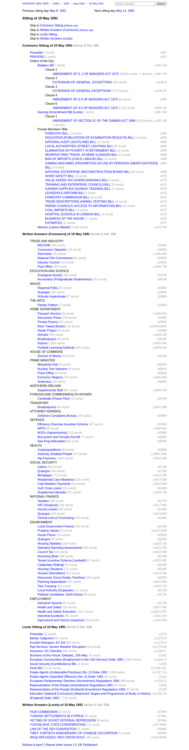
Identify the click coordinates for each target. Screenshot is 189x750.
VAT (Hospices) (48, 505)
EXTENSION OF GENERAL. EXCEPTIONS (82, 82)
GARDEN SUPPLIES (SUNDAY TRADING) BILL (78, 188)
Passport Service (49, 313)
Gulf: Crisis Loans (50, 488)
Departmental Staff (50, 390)
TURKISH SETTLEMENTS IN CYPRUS (57, 716)
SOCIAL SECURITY (43, 462)
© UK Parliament (86, 744)
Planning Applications (52, 581)
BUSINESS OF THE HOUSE (64, 218)
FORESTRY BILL (57, 133)
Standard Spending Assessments (60, 547)
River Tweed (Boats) (51, 326)
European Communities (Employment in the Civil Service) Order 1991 (77, 659)
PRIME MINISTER (42, 360)
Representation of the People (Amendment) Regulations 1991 (71, 685)
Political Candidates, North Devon (60, 594)
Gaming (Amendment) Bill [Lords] (60, 112)
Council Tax (45, 552)
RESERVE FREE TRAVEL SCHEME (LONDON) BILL (81, 154)
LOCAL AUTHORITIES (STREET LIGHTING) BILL (79, 146)
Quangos (44, 292)
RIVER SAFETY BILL (59, 176)
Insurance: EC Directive (46, 651)
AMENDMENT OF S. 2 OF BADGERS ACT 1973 (86, 74)
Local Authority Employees (56, 590)
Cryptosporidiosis (49, 449)
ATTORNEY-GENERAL (46, 411)
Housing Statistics (50, 543)
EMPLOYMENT (40, 598)
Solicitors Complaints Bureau (57, 415)
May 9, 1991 (58, 10)
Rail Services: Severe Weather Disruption (58, 646)
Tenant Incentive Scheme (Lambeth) (62, 560)
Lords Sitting (48, 34)
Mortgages (45, 475)
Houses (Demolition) (51, 573)
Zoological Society (50, 275)
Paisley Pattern (48, 305)
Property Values (48, 530)
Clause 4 (51, 95)
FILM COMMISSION (44, 711)
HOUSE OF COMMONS (46, 351)
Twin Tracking (47, 586)
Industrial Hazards (50, 603)
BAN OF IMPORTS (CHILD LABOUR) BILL (74, 159)
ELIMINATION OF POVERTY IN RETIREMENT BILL (80, 150)
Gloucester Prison (50, 317)
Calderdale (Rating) (51, 564)
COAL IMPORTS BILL (60, 210)
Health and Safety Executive (57, 611)
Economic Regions (50, 377)
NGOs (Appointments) (52, 432)
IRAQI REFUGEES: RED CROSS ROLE (57, 737)
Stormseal (44, 253)
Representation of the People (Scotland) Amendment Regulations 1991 (78, 689)
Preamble (36, 52)
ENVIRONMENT (41, 522)
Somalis (43, 334)
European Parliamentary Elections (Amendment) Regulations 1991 (75, 680)
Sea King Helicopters (52, 441)
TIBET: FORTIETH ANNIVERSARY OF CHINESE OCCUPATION (74, 733)
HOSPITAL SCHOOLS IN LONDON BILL (72, 214)
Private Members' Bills (53, 129)
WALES (35, 283)
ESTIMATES (53, 222)
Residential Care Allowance (56, 479)
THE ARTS (37, 300)
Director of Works (49, 356)
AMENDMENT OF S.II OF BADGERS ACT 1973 (85, 108)
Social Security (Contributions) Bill (53, 664)
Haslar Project (47, 330)
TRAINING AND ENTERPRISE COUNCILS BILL (78, 184)
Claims (42, 466)
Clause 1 (51, 69)
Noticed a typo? (32, 744)
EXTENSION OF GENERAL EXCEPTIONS (82, 90)
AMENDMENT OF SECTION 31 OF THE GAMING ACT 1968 (94, 120)
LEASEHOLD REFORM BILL (65, 193)
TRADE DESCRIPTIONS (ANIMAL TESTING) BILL (79, 201)
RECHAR (44, 245)
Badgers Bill (46, 65)
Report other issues (59, 744)
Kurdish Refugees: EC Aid (47, 642)
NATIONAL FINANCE (44, 496)
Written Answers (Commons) (59, 30)
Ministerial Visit (48, 364)
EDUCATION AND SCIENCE (49, 271)
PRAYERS (37, 56)
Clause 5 (51, 103)
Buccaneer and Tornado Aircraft (59, 437)
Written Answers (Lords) (56, 38)
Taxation (43, 501)
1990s (56, 3)
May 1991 (79, 3)
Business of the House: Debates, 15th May (59, 655)
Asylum (42, 343)
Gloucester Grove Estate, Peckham (61, 577)
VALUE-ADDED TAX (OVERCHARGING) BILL (76, 180)
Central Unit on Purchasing (56, 517)
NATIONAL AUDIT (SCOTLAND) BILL (70, 142)
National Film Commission (55, 258)
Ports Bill (36, 668)
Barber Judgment (41, 638)
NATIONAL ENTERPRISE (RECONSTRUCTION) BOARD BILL (87, 171)
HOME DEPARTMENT (45, 309)
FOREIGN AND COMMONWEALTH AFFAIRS (61, 394)
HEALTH (36, 445)
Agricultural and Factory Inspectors (61, 620)
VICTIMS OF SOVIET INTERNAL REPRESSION (63, 720)
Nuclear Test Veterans (52, 369)
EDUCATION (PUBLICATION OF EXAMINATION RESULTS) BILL (89, 137)
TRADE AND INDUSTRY (47, 241)
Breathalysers (47, 339)
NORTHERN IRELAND (45, 385)
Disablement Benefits (52, 492)
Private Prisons (48, 322)
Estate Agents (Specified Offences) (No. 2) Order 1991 (67, 676)
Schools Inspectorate (52, 296)
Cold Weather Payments (54, 483)
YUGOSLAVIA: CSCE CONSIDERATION (57, 724)
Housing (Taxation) (50, 569)
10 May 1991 (96, 3)
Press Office (46, 373)
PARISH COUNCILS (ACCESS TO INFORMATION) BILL (83, 206)
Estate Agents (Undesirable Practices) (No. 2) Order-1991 (69, 672)
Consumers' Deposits (52, 249)
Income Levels (47, 509)
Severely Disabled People (55, 454)
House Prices (47, 535)
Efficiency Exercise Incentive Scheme (63, 424)
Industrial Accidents (51, 615)
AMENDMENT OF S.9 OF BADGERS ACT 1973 (85, 99)
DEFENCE (37, 420)
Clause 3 (51, 78)
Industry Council (48, 262)
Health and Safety (50, 607)
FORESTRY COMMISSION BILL (67, 197)
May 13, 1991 (125, 10)
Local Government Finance (56, 526)
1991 (67, 3)
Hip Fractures (47, 458)
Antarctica (44, 381)
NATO (42, 428)
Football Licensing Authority (56, 347)
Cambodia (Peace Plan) (54, 398)
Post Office (45, 266)
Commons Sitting (51, 25)
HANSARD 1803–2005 (35, 3)
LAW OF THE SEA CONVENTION (53, 729)
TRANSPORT (39, 403)
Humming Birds (48, 556)
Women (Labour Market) (54, 227)
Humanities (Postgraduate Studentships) (65, 279)
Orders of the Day (42, 61)
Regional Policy (48, 288)
